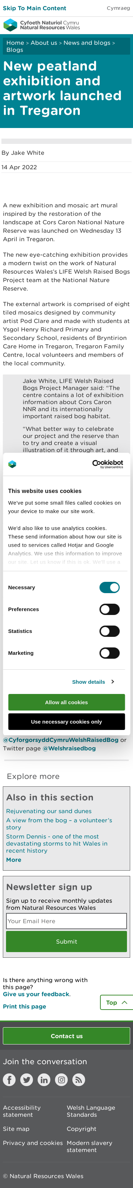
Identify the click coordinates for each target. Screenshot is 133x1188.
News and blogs (86, 42)
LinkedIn (44, 1079)
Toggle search (103, 24)
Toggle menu (123, 24)
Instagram (61, 1079)
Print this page (24, 1006)
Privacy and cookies (33, 1142)
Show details (88, 682)
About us (44, 42)
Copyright (81, 1128)
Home (15, 42)
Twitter (26, 1079)
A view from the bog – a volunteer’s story (59, 824)
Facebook (9, 1079)
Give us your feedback (36, 994)
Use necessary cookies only (66, 722)
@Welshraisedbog (69, 748)
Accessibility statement (22, 1111)
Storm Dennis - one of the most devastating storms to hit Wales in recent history (56, 843)
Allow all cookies (66, 702)
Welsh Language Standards (91, 1111)
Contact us (67, 1035)
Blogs (14, 49)
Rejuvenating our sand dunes (49, 811)
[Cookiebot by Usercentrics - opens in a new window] (104, 464)
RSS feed (78, 1079)
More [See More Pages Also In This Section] (13, 859)
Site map (16, 1128)
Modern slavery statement (89, 1146)
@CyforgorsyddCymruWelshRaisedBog (60, 739)
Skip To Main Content (34, 8)
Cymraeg (118, 8)
